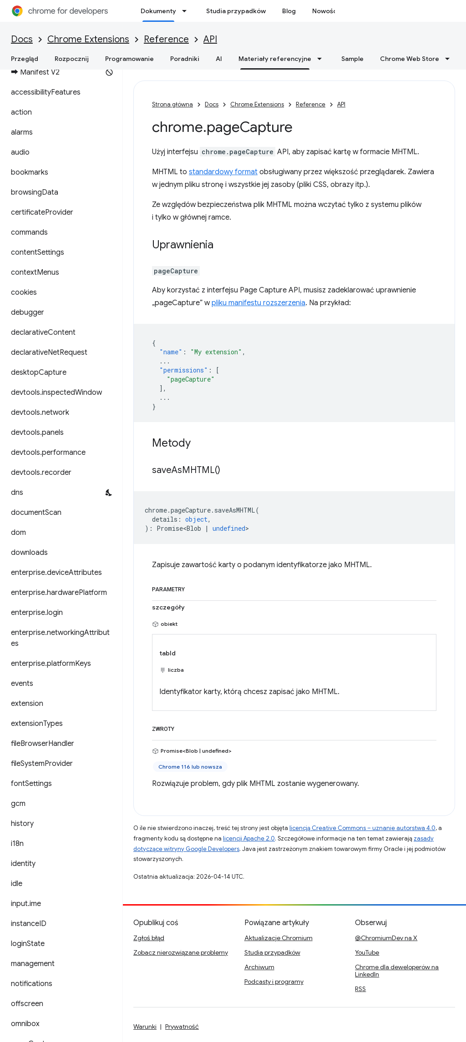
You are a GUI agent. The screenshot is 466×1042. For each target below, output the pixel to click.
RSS (360, 989)
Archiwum (259, 967)
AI (219, 59)
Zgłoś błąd (148, 938)
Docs (22, 39)
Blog (289, 11)
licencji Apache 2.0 (249, 838)
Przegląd (24, 59)
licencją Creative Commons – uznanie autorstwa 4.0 (362, 828)
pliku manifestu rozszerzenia (258, 302)
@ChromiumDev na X (386, 938)
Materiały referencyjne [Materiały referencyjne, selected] (274, 59)
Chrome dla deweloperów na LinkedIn (397, 970)
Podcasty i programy (274, 981)
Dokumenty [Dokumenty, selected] (158, 11)
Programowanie (129, 59)
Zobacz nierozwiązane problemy (180, 952)
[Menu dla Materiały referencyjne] (322, 58)
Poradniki (184, 59)
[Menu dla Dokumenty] (187, 10)
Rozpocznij (72, 59)
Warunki (145, 1026)
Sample (352, 59)
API (210, 39)
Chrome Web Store (409, 59)
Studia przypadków (236, 11)
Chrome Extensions (88, 39)
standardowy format (223, 171)
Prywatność (182, 1026)
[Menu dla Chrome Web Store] (450, 58)
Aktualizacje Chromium (278, 938)
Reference (166, 39)
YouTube (367, 952)
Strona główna (172, 104)
